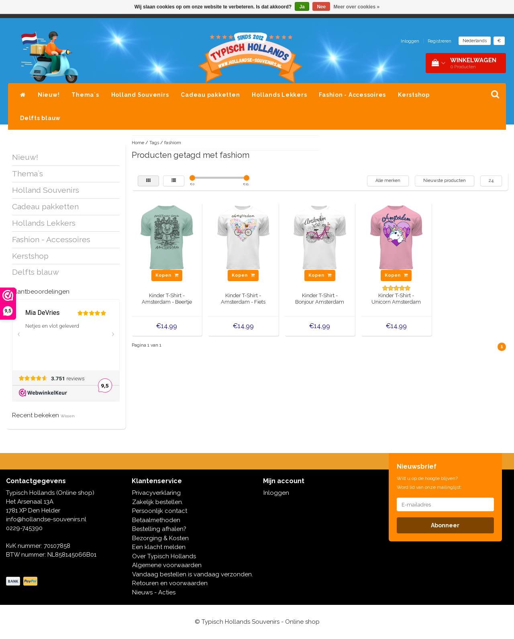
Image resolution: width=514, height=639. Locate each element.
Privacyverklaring (156, 492)
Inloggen (410, 41)
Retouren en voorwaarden (170, 583)
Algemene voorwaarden (167, 565)
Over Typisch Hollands (164, 556)
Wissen (68, 416)
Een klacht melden (159, 547)
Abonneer (445, 525)
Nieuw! (49, 95)
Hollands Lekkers (279, 95)
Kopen (166, 275)
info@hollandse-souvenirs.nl (46, 519)
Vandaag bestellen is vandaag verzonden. (192, 574)
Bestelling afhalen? (159, 529)
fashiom (172, 142)
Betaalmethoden (156, 520)
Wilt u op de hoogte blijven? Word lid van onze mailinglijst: (429, 483)
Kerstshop (414, 95)
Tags (154, 142)
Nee (321, 7)
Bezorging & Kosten (160, 538)
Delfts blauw (40, 118)
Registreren (439, 41)
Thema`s (85, 95)
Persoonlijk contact (159, 510)
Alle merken (387, 180)
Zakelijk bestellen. (157, 502)
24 (491, 180)
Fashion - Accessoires (352, 95)
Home (138, 142)
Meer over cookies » (357, 7)
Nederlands (475, 40)
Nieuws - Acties (153, 592)
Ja (301, 7)
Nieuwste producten (444, 180)
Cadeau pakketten (210, 95)
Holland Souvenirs (140, 95)
